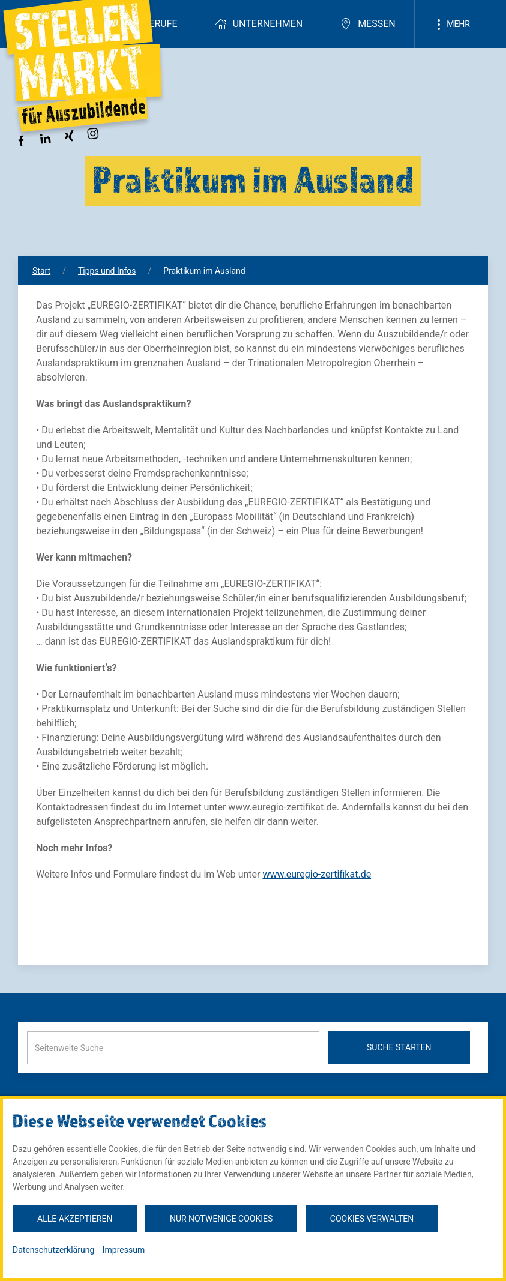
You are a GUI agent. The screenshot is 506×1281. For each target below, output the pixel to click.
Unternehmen (259, 24)
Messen (368, 24)
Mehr (451, 25)
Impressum (124, 1250)
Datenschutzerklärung (53, 1250)
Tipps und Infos (107, 271)
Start (41, 271)
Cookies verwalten (372, 1218)
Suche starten (399, 1047)
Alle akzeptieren (74, 1218)
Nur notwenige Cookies (221, 1218)
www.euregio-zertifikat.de (316, 874)
